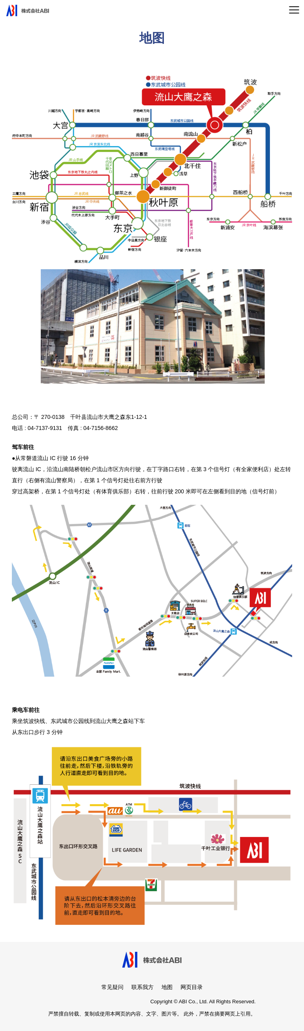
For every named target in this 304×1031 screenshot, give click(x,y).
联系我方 (142, 987)
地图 (167, 987)
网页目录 (191, 987)
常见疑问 (112, 987)
